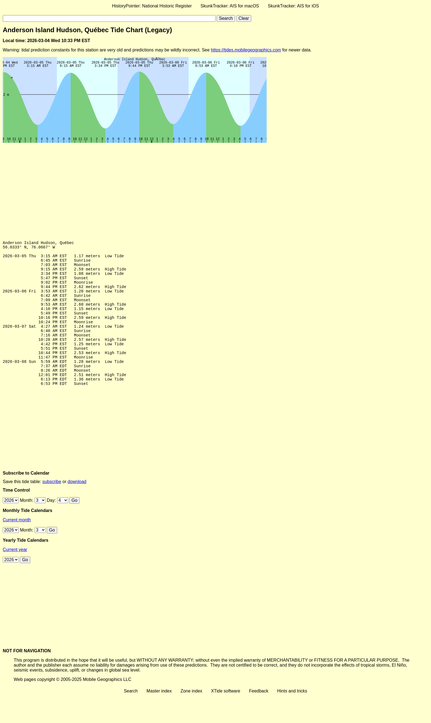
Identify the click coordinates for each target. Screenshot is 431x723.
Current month (17, 547)
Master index (159, 718)
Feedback (258, 718)
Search (131, 718)
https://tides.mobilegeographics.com (246, 50)
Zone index (191, 718)
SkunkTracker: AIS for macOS (229, 6)
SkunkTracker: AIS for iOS (293, 6)
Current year (15, 576)
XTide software (225, 718)
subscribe (51, 508)
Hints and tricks (292, 718)
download (77, 508)
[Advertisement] (168, 186)
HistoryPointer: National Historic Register (152, 6)
